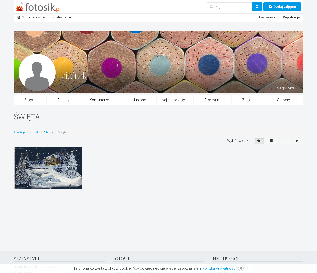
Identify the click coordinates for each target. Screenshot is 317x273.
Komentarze (101, 100)
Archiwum (212, 100)
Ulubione (139, 100)
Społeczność (31, 17)
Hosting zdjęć (62, 17)
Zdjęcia (30, 100)
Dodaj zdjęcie (282, 7)
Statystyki (284, 100)
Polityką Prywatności (219, 268)
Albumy (63, 100)
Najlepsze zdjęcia (175, 100)
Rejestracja (291, 17)
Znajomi (248, 100)
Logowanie (267, 17)
